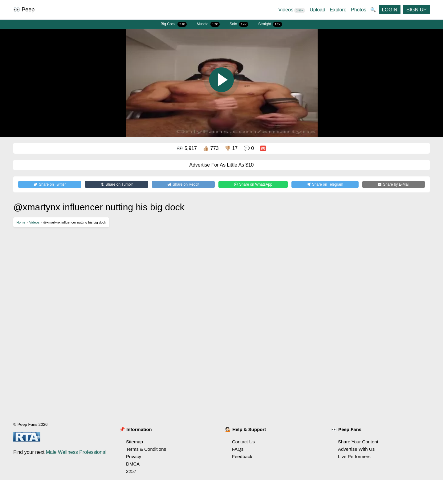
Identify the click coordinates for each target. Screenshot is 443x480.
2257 (131, 471)
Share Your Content (358, 441)
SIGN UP (416, 9)
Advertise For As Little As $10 (221, 164)
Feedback (242, 456)
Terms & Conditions (146, 449)
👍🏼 (210, 148)
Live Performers (354, 456)
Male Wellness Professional (76, 452)
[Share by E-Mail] (393, 184)
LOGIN (389, 9)
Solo (239, 24)
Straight (270, 24)
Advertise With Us (356, 449)
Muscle (208, 24)
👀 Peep (24, 9)
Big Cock (174, 24)
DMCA (133, 463)
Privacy (133, 456)
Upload (317, 9)
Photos (358, 9)
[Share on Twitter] (49, 184)
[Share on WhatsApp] (253, 184)
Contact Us (243, 441)
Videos (291, 9)
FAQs (238, 449)
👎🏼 (231, 148)
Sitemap (134, 441)
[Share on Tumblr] (116, 184)
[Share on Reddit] (183, 184)
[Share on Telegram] (325, 184)
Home (20, 222)
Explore (338, 9)
